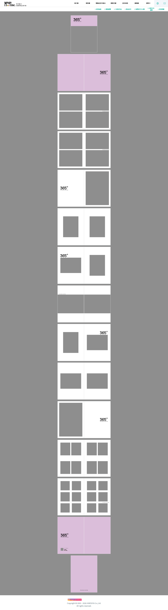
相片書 (76, 3)
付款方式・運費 (152, 9)
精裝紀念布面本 (101, 3)
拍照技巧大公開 (140, 9)
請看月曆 (113, 3)
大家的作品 (118, 9)
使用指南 (98, 9)
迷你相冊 (125, 3)
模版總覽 (108, 9)
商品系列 (128, 9)
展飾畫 (137, 3)
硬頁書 (88, 3)
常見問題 (161, 9)
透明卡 (148, 3)
